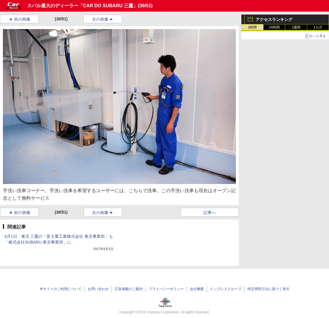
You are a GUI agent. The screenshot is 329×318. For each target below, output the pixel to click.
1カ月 (318, 27)
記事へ (210, 212)
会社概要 (197, 289)
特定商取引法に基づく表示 (268, 289)
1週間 (296, 27)
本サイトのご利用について (61, 289)
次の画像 (100, 19)
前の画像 (22, 19)
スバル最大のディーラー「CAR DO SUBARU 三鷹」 (82, 5)
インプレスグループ (225, 289)
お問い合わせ (98, 289)
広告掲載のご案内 (129, 289)
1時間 (252, 27)
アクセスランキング (274, 19)
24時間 (274, 27)
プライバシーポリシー (166, 289)
